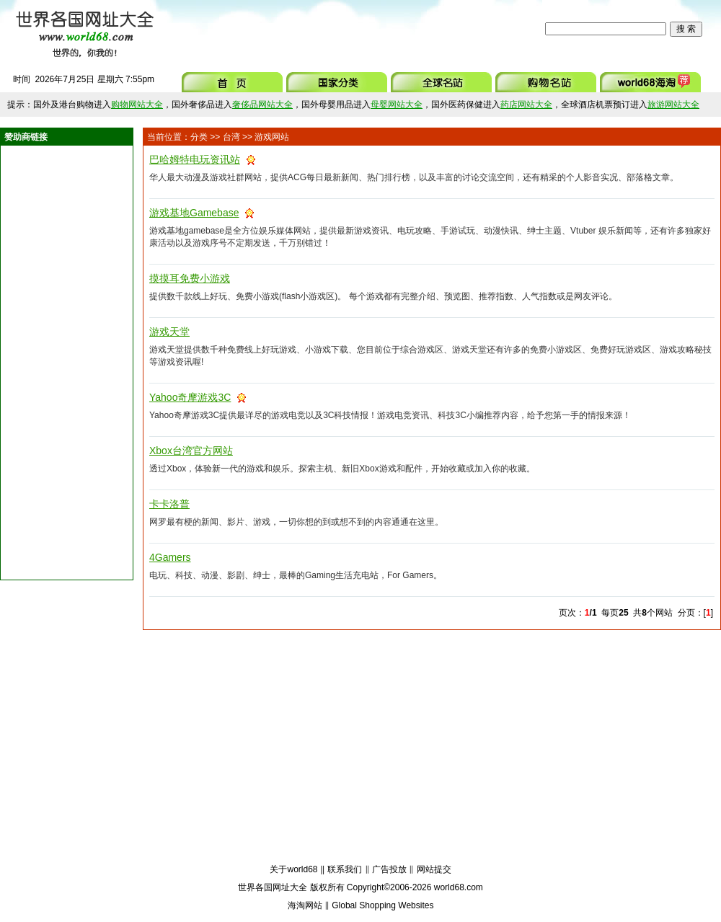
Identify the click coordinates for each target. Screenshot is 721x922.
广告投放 (389, 869)
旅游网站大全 (673, 104)
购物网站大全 (137, 104)
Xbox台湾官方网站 (191, 450)
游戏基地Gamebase (194, 212)
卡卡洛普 (169, 504)
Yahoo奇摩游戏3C (190, 397)
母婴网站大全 (397, 104)
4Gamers (170, 557)
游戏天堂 (169, 331)
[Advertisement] (352, 28)
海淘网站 (305, 905)
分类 (199, 137)
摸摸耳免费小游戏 (189, 278)
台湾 (231, 137)
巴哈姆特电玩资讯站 (194, 159)
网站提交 (434, 869)
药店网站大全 (526, 104)
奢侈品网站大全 (262, 104)
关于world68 (293, 869)
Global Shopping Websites (382, 905)
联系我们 (344, 869)
